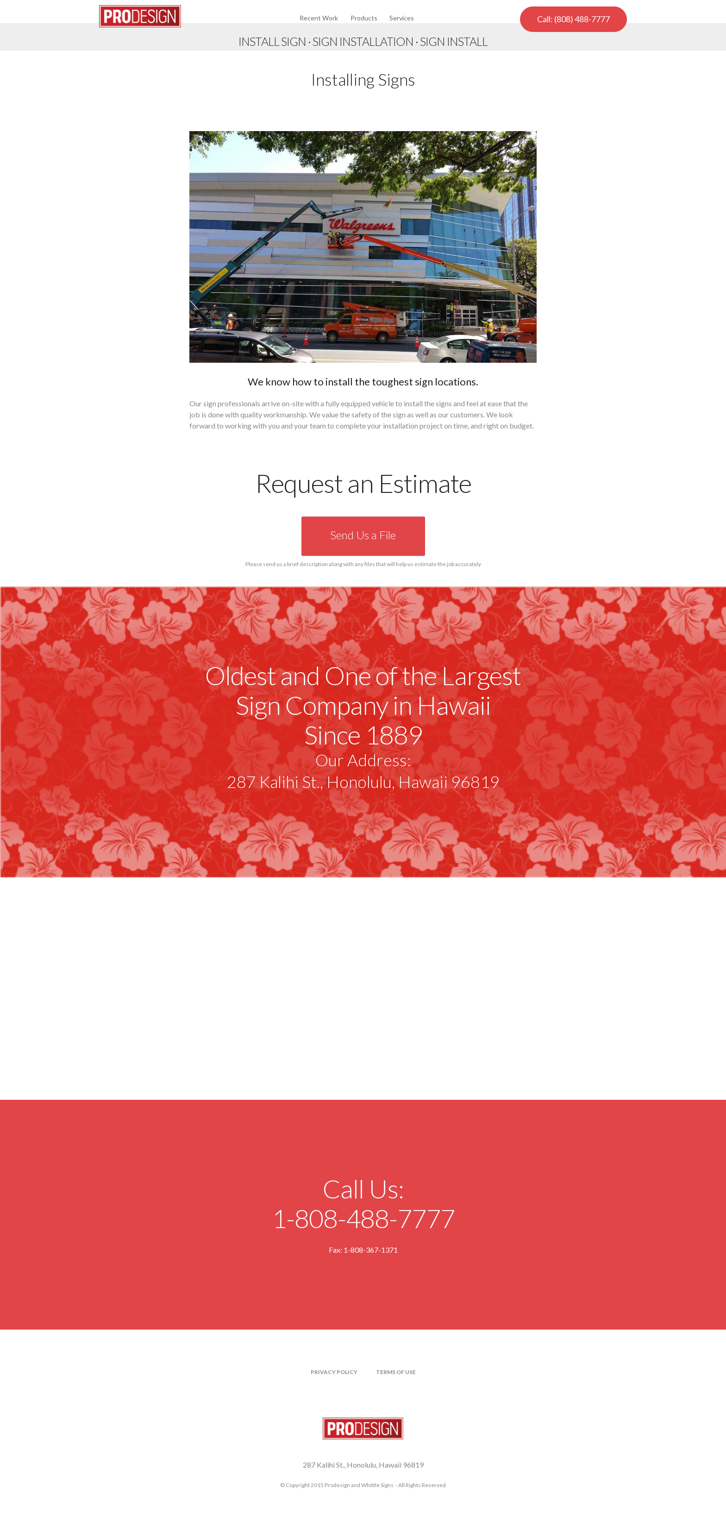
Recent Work (319, 18)
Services (401, 18)
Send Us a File (363, 535)
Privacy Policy (334, 1371)
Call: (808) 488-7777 (573, 19)
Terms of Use (396, 1371)
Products (363, 18)
